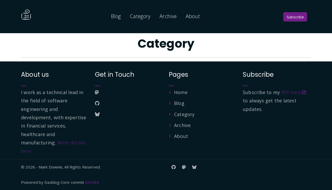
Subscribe (295, 16)
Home (180, 92)
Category (140, 16)
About (193, 16)
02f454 (92, 182)
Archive (168, 16)
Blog (116, 16)
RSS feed (293, 92)
